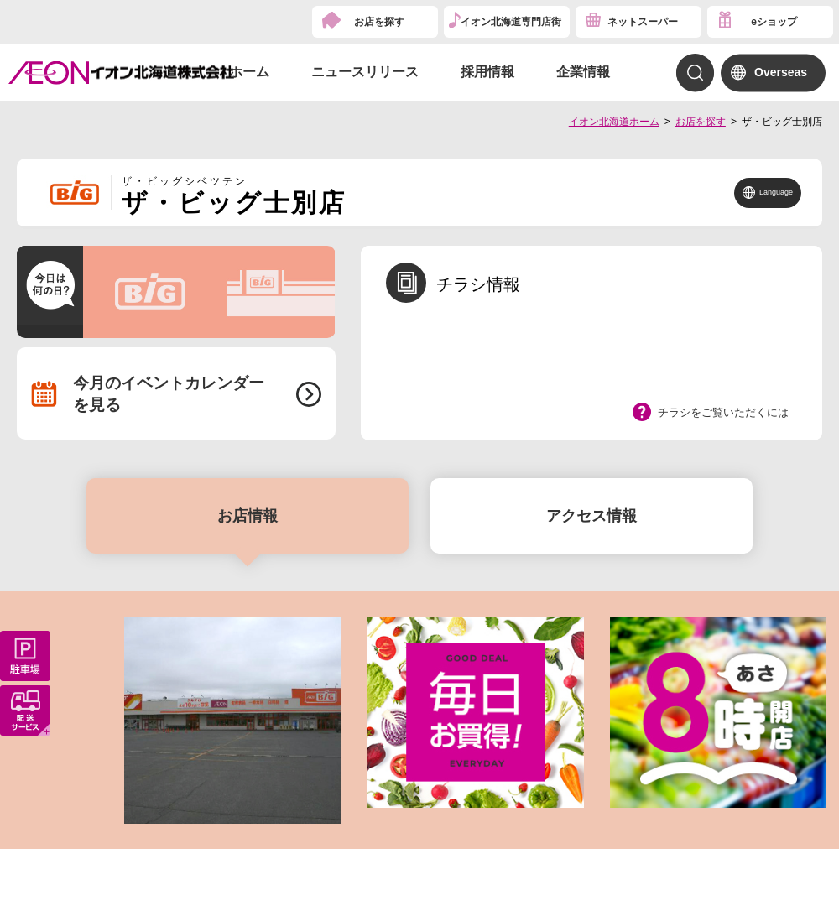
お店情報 (247, 515)
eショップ (774, 22)
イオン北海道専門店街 (511, 22)
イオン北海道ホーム (614, 122)
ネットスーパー (642, 22)
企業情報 (583, 72)
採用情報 (487, 72)
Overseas (780, 72)
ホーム (249, 72)
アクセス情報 (591, 515)
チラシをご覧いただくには (723, 412)
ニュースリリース (365, 72)
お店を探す (379, 22)
